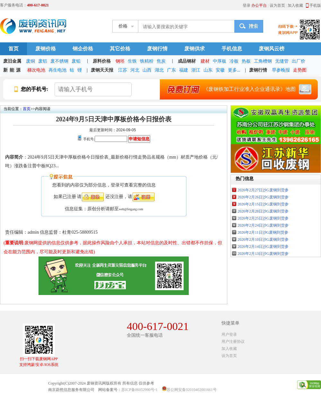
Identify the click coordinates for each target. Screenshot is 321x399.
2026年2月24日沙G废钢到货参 (263, 225)
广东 (171, 70)
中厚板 (219, 61)
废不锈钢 (59, 61)
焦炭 (161, 61)
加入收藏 (295, 5)
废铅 (76, 61)
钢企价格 (83, 48)
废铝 (42, 61)
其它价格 (120, 48)
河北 (134, 70)
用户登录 (229, 334)
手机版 (315, 5)
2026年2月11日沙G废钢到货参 (263, 232)
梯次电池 (36, 70)
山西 (147, 70)
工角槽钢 (263, 61)
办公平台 (259, 5)
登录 (246, 5)
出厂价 (298, 61)
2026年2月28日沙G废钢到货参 (263, 211)
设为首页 (277, 5)
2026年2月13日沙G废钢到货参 (263, 253)
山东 (208, 70)
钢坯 (120, 61)
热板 (246, 61)
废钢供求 (194, 48)
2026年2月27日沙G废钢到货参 (263, 190)
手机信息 (231, 48)
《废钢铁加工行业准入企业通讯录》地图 (237, 89)
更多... (234, 70)
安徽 (220, 70)
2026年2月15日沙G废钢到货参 (263, 204)
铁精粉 (146, 61)
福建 (183, 70)
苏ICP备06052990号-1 (139, 389)
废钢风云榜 (271, 48)
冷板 (234, 61)
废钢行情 (157, 48)
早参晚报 (281, 70)
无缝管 (282, 61)
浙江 (195, 70)
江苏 (122, 70)
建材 (205, 61)
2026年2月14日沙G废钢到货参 (263, 246)
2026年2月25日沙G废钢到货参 (263, 218)
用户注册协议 (233, 341)
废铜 (30, 61)
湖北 (159, 70)
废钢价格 (45, 48)
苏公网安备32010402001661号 (192, 389)
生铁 (132, 61)
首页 (13, 48)
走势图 (300, 70)
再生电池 (57, 70)
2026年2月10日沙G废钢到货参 (263, 239)
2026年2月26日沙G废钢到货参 (263, 197)
